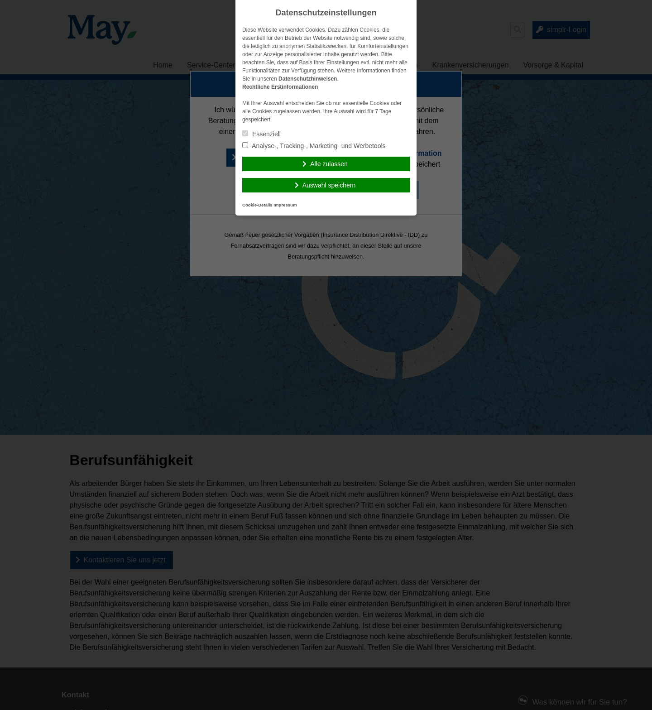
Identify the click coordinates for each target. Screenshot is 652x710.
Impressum (285, 204)
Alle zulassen (329, 164)
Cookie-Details (257, 204)
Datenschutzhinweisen (307, 79)
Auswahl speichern (329, 185)
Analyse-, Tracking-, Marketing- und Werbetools (314, 145)
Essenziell (261, 134)
